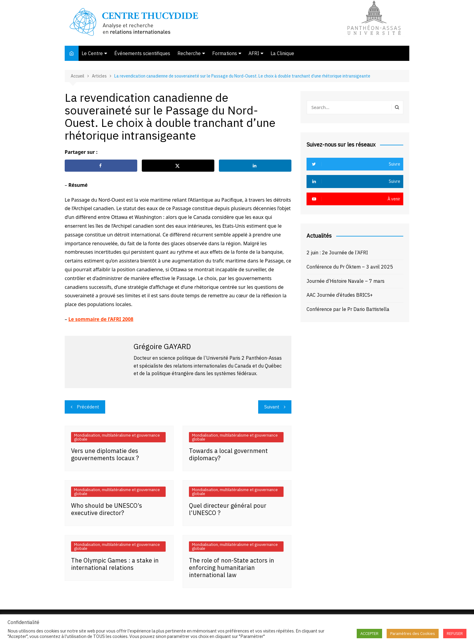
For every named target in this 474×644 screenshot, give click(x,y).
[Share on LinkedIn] (255, 166)
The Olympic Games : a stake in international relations (115, 564)
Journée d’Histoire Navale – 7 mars (346, 281)
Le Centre (92, 53)
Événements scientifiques (142, 53)
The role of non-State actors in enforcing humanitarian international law (231, 567)
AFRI (253, 53)
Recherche (189, 53)
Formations (224, 53)
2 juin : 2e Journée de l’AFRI (337, 252)
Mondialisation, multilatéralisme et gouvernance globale (117, 437)
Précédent (88, 407)
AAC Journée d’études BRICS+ (340, 295)
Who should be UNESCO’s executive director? (106, 509)
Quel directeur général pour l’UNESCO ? (227, 509)
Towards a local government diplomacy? (228, 454)
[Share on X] (178, 166)
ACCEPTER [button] (369, 633)
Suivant (271, 407)
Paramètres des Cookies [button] (412, 633)
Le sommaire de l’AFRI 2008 (100, 319)
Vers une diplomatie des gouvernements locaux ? (105, 454)
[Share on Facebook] (101, 166)
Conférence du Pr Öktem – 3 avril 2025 (350, 267)
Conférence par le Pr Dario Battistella (348, 309)
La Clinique (282, 53)
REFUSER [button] (455, 633)
